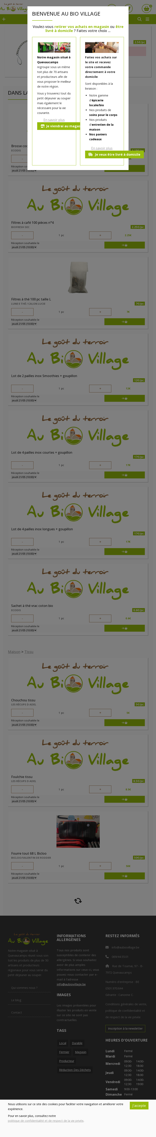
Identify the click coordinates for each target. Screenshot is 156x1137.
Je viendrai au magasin (62, 126)
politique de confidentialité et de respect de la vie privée (45, 1121)
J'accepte (139, 1105)
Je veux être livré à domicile (114, 154)
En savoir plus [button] (54, 120)
